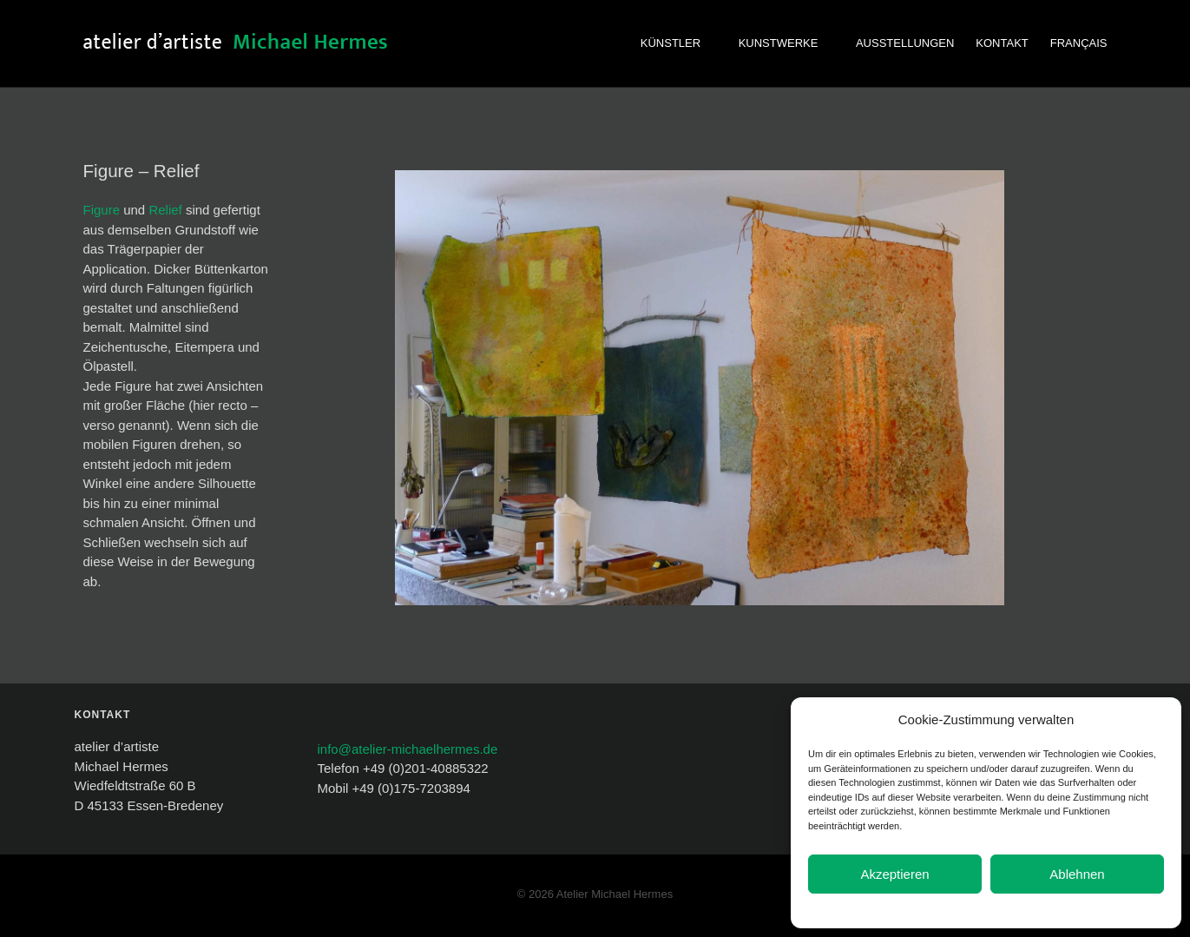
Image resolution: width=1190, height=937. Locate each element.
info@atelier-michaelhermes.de (407, 749)
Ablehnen (1076, 874)
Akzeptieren (894, 874)
